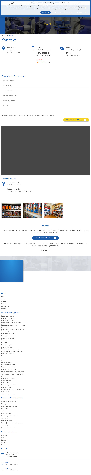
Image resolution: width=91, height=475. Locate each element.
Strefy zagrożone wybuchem (10, 416)
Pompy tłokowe (6, 387)
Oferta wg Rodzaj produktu (11, 312)
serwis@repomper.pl (73, 50)
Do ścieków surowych (8, 364)
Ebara (3, 445)
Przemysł (4, 404)
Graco (3, 442)
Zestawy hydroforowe (8, 394)
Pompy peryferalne (7, 316)
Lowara (3, 440)
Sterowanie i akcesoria (8, 428)
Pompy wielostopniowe (8, 338)
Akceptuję (45, 12)
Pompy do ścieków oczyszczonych (12, 372)
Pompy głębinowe (7, 347)
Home (3, 296)
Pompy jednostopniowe (9, 336)
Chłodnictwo (5, 411)
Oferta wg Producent (9, 432)
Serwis (3, 304)
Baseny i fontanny (7, 420)
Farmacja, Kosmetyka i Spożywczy (12, 423)
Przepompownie (6, 413)
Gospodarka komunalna (9, 401)
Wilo (2, 437)
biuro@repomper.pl (73, 55)
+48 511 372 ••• (41, 50)
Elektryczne (5, 382)
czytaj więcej (50, 115)
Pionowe (4, 340)
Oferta (3, 301)
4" (1, 355)
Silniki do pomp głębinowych (10, 349)
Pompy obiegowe (6, 345)
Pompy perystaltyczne (8, 385)
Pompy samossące (7, 333)
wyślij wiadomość (76, 120)
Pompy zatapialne (7, 362)
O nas (3, 299)
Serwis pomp (5, 425)
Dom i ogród (5, 408)
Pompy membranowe (8, 378)
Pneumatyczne (6, 380)
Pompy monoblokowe (8, 320)
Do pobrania (5, 306)
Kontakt (3, 308)
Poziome (4, 342)
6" (1, 358)
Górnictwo (4, 418)
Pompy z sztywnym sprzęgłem (11, 322)
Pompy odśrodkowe (7, 318)
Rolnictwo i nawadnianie (9, 406)
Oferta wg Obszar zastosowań (12, 398)
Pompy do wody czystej (9, 369)
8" (1, 360)
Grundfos (4, 435)
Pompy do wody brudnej (9, 367)
